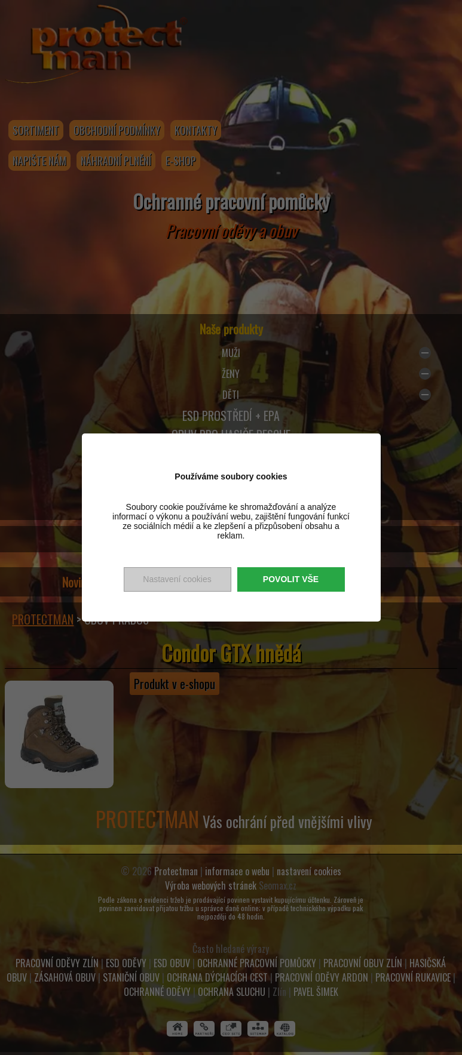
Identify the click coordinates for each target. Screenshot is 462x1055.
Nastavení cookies (177, 579)
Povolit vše (291, 579)
